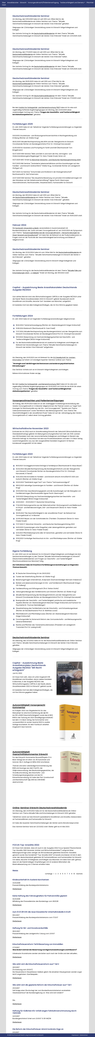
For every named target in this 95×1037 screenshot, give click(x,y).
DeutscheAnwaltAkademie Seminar (31, 637)
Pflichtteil (90, 2)
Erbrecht (23, 2)
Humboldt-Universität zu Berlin (27, 228)
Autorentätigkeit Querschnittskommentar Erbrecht (30, 753)
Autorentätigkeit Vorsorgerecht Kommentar (29, 706)
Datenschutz (84, 1035)
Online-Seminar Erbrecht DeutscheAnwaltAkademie (40, 807)
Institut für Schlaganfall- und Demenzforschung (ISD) (39, 107)
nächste (79, 874)
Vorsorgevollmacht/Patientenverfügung (43, 2)
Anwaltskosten (13, 2)
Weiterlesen (17, 889)
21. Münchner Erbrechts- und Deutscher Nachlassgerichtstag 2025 (55, 160)
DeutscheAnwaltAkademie (44, 33)
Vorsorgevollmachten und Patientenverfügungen (38, 400)
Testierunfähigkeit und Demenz (72, 2)
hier (39, 373)
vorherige (48, 874)
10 (74, 874)
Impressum (75, 1035)
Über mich (4, 3)
